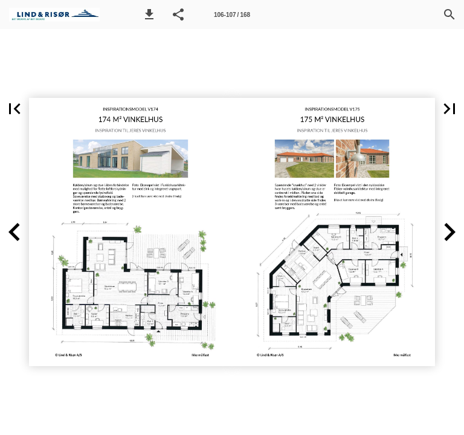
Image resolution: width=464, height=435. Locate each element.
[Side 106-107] (232, 14)
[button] (149, 14)
